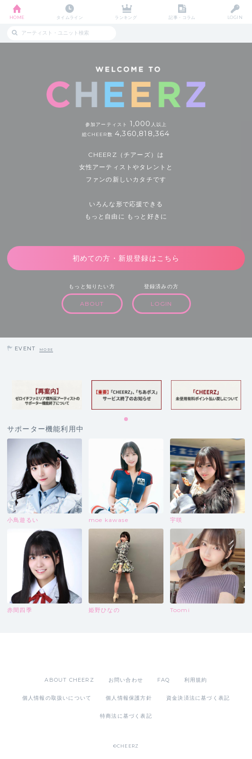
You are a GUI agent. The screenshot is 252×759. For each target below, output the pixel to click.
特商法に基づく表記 (126, 716)
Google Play (150, 654)
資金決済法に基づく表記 (198, 698)
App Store (100, 654)
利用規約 (195, 680)
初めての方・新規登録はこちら (126, 258)
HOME (17, 17)
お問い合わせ (125, 680)
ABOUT (92, 303)
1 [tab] (126, 419)
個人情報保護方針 (129, 698)
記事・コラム (182, 17)
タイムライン (69, 17)
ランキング (126, 17)
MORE (46, 349)
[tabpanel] (47, 395)
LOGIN (235, 17)
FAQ (163, 680)
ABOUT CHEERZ (69, 680)
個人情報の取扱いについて (56, 698)
